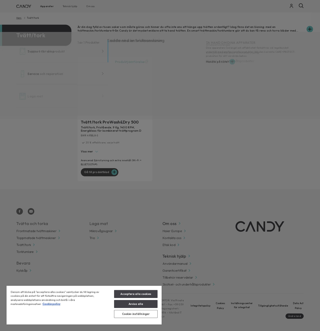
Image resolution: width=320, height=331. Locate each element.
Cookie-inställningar (136, 314)
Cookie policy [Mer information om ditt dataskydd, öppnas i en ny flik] (51, 304)
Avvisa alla (136, 304)
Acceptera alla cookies (135, 294)
